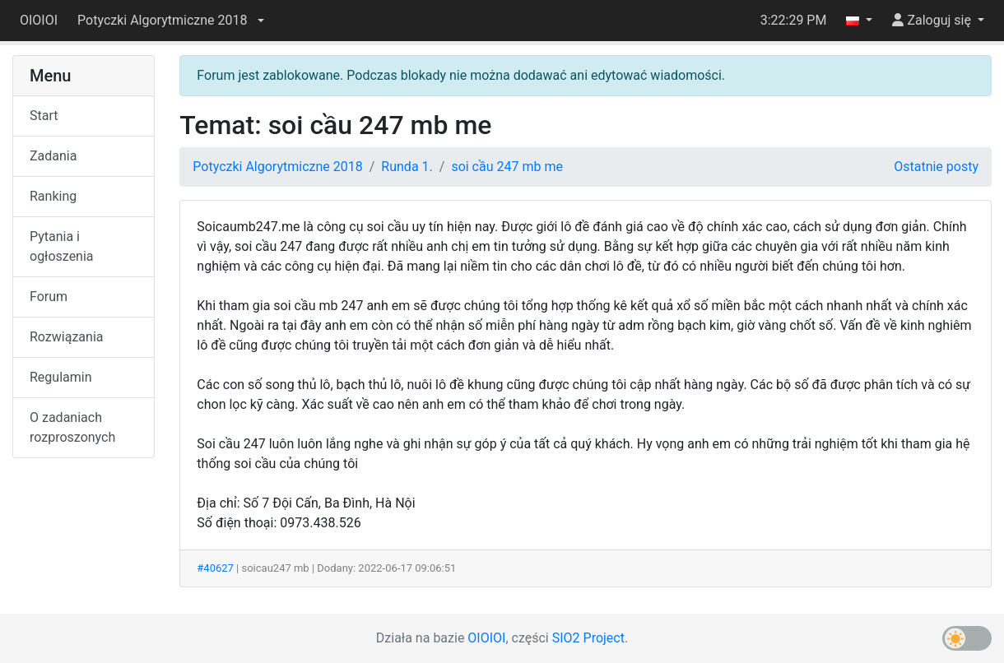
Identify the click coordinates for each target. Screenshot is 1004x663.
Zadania (53, 156)
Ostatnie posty (936, 166)
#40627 (215, 568)
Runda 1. (406, 166)
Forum (48, 296)
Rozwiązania (66, 337)
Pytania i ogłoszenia (62, 246)
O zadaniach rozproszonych (72, 427)
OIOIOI (39, 20)
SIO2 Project (588, 638)
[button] (170, 20)
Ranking (53, 196)
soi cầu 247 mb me (507, 166)
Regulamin (61, 377)
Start (44, 115)
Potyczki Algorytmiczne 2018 (277, 166)
